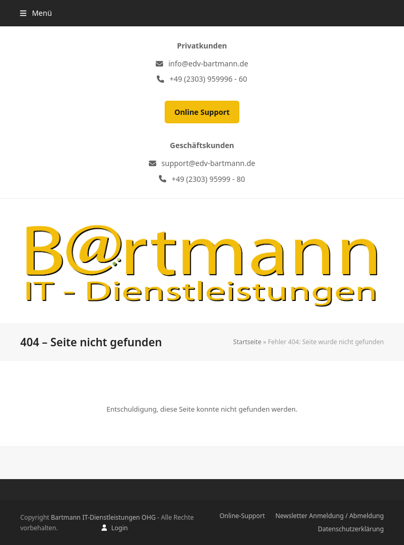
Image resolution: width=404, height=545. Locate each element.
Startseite (247, 341)
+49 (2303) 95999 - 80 (208, 179)
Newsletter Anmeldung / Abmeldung (329, 515)
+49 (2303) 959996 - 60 (208, 79)
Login (119, 527)
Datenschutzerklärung (350, 528)
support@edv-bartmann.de (208, 163)
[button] (36, 13)
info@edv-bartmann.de (208, 64)
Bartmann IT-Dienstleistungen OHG (103, 517)
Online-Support (242, 515)
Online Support (201, 112)
